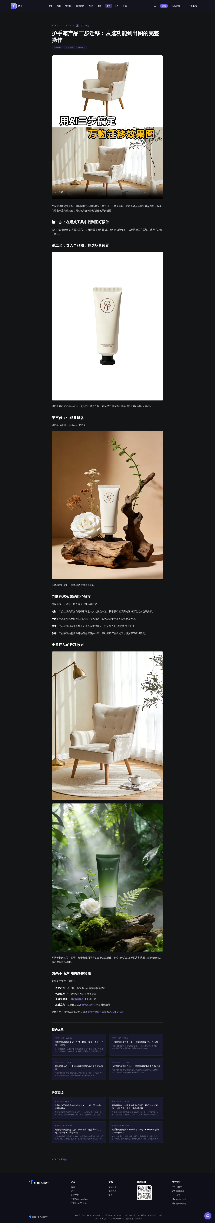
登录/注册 (175, 6)
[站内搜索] (155, 6)
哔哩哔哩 (178, 1191)
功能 (59, 6)
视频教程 (112, 1191)
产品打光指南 (116, 1012)
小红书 (177, 1186)
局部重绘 (77, 999)
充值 (164, 6)
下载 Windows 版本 (79, 1199)
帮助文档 (112, 1186)
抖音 (176, 1195)
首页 (51, 6)
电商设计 (69, 47)
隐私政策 (129, 1218)
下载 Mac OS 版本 (79, 1203)
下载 (125, 6)
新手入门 (81, 47)
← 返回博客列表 (59, 1159)
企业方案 (75, 1195)
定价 (91, 6)
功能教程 (57, 47)
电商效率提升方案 (97, 1012)
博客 (108, 6)
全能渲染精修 (89, 1004)
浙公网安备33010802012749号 (149, 1215)
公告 (117, 6)
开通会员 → (193, 6)
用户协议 (138, 1218)
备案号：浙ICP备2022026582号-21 (89, 1215)
